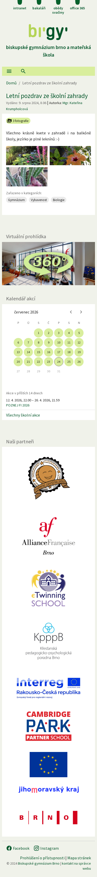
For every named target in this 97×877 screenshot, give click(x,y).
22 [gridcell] (38, 361)
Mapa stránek (79, 857)
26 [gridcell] (79, 361)
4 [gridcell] (69, 333)
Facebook (17, 848)
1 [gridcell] (38, 333)
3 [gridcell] (59, 333)
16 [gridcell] (48, 352)
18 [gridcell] (68, 352)
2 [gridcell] (48, 333)
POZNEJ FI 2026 (17, 405)
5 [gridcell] (79, 333)
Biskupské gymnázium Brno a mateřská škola (48, 47)
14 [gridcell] (28, 352)
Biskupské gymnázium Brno (39, 863)
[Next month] (81, 312)
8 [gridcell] (38, 342)
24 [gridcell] (58, 361)
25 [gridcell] (68, 361)
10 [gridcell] (58, 342)
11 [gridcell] (68, 342)
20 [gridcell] (18, 361)
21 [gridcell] (28, 361)
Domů (11, 82)
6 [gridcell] (18, 342)
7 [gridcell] (28, 342)
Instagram (46, 848)
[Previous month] (71, 312)
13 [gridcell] (18, 352)
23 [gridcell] (48, 361)
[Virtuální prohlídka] (48, 263)
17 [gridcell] (58, 352)
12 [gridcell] (79, 342)
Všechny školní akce (23, 415)
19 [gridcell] (79, 352)
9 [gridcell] (48, 342)
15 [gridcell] (38, 352)
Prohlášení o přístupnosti (42, 857)
